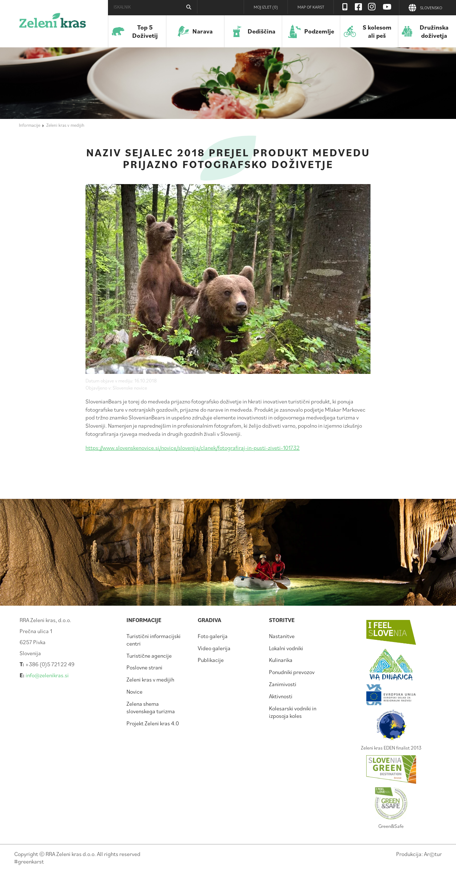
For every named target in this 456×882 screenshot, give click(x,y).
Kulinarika (280, 659)
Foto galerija (213, 636)
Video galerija (214, 648)
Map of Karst (310, 7)
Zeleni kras (52, 23)
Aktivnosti (280, 696)
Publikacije (211, 659)
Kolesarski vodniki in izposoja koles (292, 712)
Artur (433, 853)
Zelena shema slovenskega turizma (150, 707)
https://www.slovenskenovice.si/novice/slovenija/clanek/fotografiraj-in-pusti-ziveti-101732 (193, 447)
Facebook (358, 7)
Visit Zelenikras (345, 7)
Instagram (372, 7)
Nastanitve (282, 636)
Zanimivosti (282, 684)
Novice (134, 691)
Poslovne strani (144, 667)
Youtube (387, 7)
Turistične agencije (149, 655)
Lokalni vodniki (286, 648)
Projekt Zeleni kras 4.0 (152, 723)
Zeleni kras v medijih (65, 125)
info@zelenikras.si (47, 675)
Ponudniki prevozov (292, 671)
